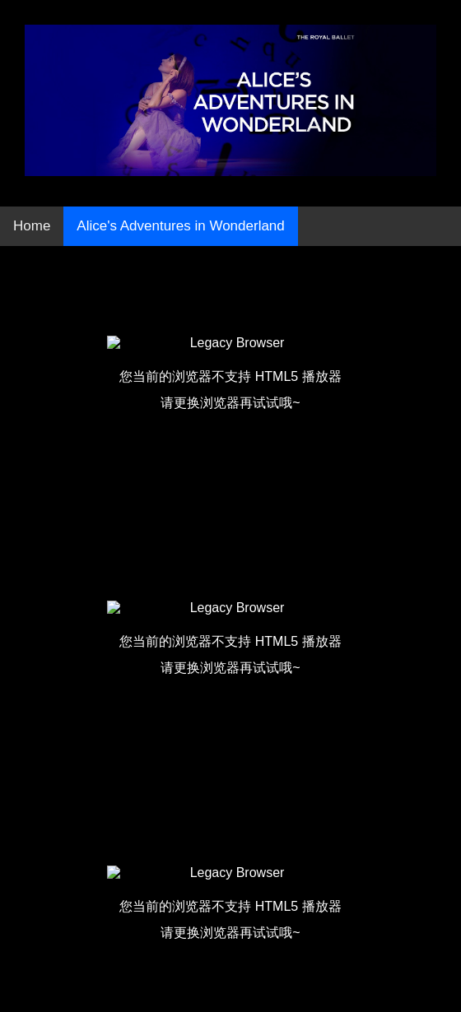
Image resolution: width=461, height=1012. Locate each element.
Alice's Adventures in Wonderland (180, 226)
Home (31, 226)
